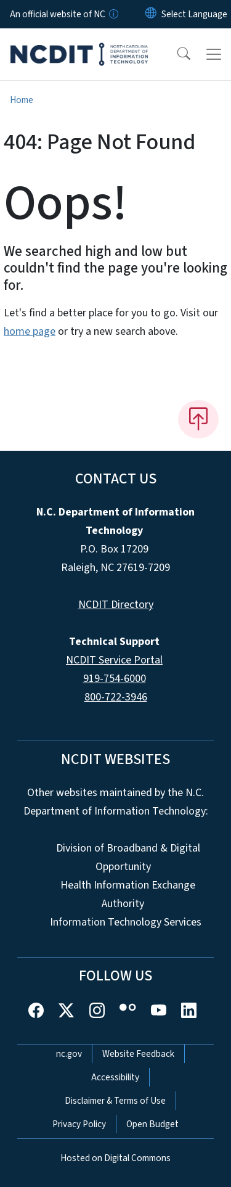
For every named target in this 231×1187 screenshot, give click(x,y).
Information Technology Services (125, 922)
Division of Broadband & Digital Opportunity (128, 857)
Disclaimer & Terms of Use (115, 1100)
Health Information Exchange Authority (127, 894)
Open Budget (152, 1124)
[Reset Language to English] (150, 14)
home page (29, 331)
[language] (194, 14)
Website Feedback (138, 1054)
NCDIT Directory (115, 604)
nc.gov (69, 1054)
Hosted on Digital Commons (115, 1158)
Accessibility (115, 1077)
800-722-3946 (115, 697)
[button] (175, 54)
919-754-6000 (114, 678)
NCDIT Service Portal (114, 660)
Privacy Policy (79, 1124)
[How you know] (112, 14)
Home (21, 100)
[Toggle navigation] (214, 54)
